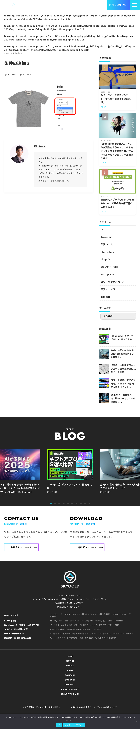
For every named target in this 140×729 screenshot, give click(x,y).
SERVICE (70, 661)
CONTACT (70, 680)
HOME (70, 656)
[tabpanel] (70, 474)
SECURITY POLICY (70, 694)
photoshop (107, 252)
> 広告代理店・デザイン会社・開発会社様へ (41, 707)
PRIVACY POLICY (70, 689)
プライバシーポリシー (74, 725)
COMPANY (70, 675)
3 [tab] (59, 503)
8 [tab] (80, 503)
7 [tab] (76, 503)
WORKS (70, 665)
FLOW (70, 670)
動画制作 (105, 296)
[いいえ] (136, 721)
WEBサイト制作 (109, 266)
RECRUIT (70, 684)
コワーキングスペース (113, 281)
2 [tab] (55, 503)
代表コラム (107, 244)
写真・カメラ (108, 289)
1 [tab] (50, 503)
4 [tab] (63, 503)
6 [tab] (72, 503)
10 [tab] (89, 503)
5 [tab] (67, 503)
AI (102, 229)
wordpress (107, 274)
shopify (105, 259)
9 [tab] (85, 503)
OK (59, 725)
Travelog (106, 237)
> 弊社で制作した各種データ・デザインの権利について (94, 707)
